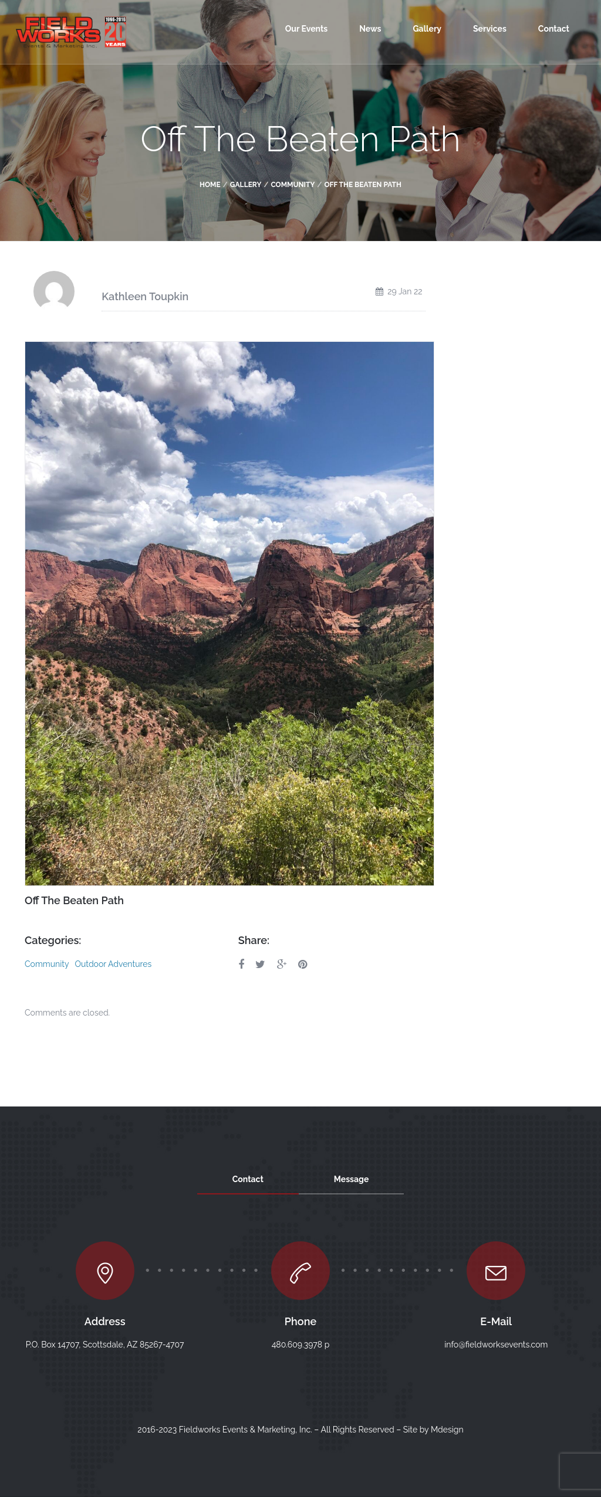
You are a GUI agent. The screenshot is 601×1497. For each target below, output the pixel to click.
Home (210, 185)
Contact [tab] (248, 1179)
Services (490, 28)
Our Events (306, 28)
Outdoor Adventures (113, 964)
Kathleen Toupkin (145, 296)
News (370, 28)
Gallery (427, 28)
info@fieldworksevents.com (496, 1344)
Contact (553, 28)
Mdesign (447, 1429)
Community (293, 185)
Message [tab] (351, 1179)
